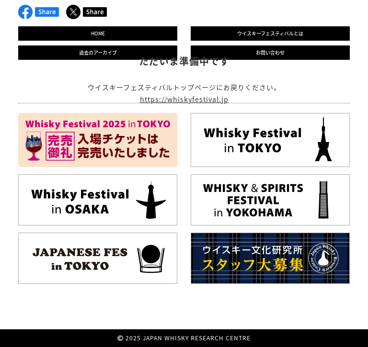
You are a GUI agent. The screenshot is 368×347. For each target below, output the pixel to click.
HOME (98, 33)
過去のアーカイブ (98, 52)
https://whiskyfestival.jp (184, 99)
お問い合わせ (270, 52)
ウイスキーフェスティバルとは (270, 33)
